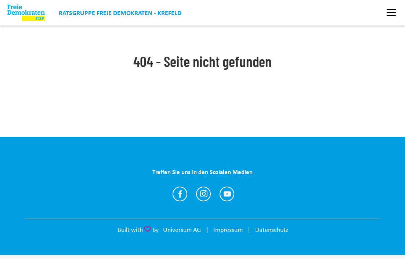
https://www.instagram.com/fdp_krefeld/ (203, 194)
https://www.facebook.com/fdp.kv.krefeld (180, 194)
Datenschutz (271, 229)
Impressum (228, 229)
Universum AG (182, 229)
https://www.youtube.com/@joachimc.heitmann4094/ (227, 194)
